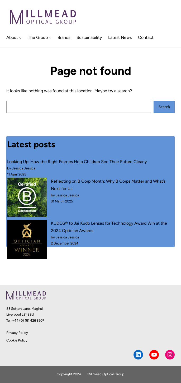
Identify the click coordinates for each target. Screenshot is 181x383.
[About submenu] (20, 37)
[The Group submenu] (50, 37)
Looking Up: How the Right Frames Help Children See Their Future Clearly (77, 161)
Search (164, 107)
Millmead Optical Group (105, 374)
